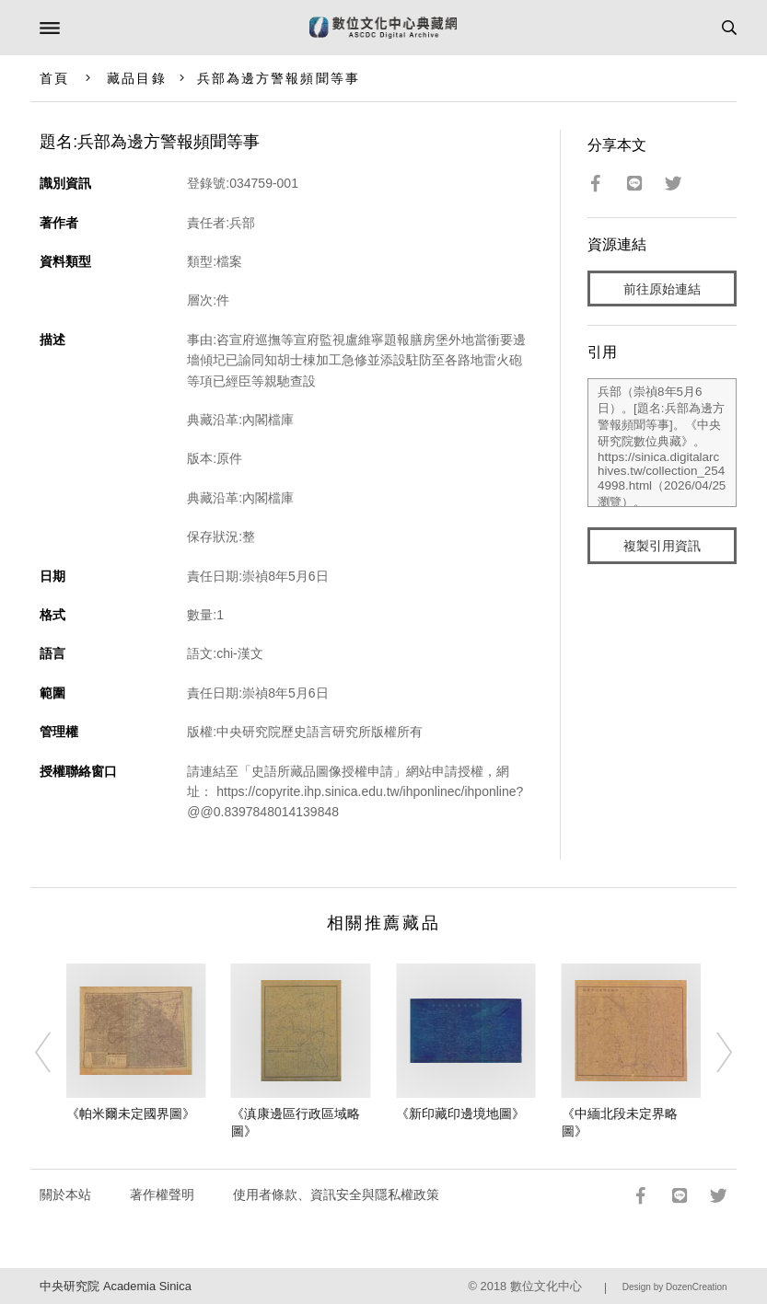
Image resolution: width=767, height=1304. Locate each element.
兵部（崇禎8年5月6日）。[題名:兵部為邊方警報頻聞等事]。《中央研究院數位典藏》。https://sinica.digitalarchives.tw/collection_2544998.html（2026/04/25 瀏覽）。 (662, 442)
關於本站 (65, 1194)
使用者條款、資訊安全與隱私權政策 (336, 1194)
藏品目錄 (136, 78)
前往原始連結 (662, 289)
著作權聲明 (162, 1194)
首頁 (54, 78)
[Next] (713, 1053)
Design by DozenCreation (674, 1287)
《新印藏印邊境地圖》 (460, 1113)
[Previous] (54, 1053)
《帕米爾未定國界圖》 (130, 1113)
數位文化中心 (546, 1286)
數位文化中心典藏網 (383, 28)
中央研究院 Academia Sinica (115, 1286)
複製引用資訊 (662, 545)
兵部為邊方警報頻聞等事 (278, 78)
